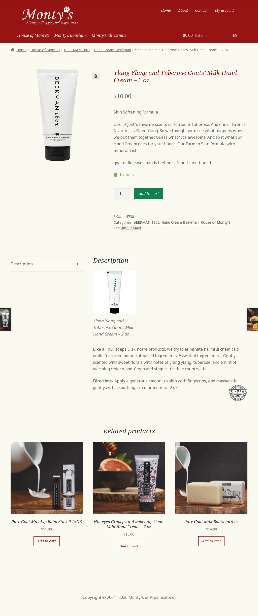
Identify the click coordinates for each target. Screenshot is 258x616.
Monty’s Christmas (109, 35)
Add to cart (148, 193)
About (183, 10)
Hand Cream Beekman (112, 49)
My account (224, 10)
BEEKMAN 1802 (77, 49)
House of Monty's (45, 49)
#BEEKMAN (131, 228)
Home (166, 10)
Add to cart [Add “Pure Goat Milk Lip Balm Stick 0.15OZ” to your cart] (46, 541)
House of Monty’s (33, 35)
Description (22, 264)
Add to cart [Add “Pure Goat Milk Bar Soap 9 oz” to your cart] (211, 541)
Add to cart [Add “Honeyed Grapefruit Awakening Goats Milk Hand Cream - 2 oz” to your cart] (129, 545)
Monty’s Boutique (70, 35)
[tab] (47, 264)
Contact (201, 10)
